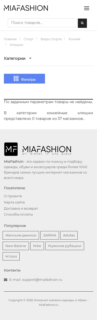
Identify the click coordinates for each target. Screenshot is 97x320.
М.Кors (11, 256)
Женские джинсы (20, 235)
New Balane (15, 246)
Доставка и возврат (21, 208)
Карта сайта (14, 202)
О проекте (13, 196)
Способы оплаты (18, 214)
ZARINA (49, 235)
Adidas (69, 235)
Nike (37, 246)
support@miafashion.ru (42, 279)
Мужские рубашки (64, 246)
